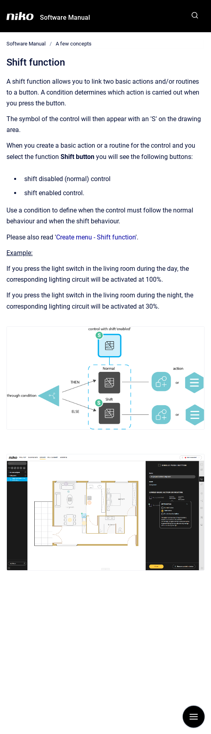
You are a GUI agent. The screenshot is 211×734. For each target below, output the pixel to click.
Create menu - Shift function (96, 237)
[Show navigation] (194, 717)
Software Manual (65, 17)
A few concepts (74, 44)
